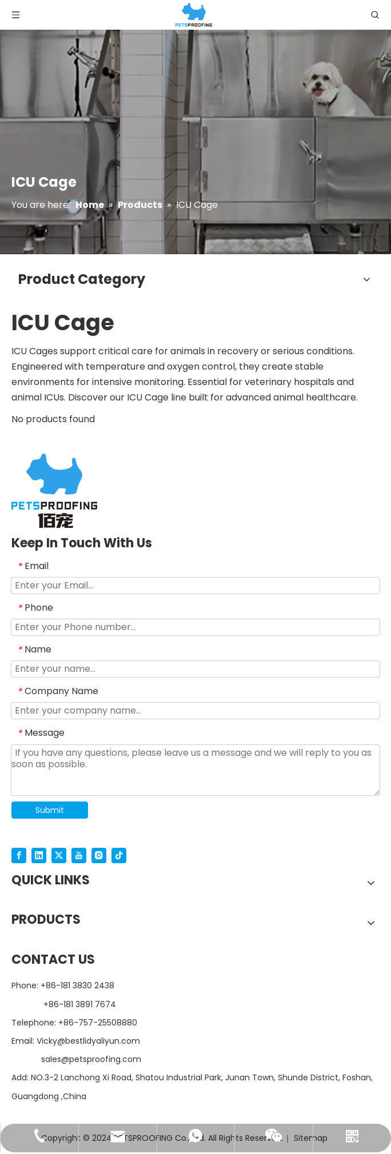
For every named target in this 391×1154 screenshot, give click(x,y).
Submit (49, 810)
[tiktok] (118, 855)
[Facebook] (18, 855)
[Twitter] (58, 855)
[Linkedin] (38, 855)
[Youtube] (78, 855)
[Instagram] (98, 855)
